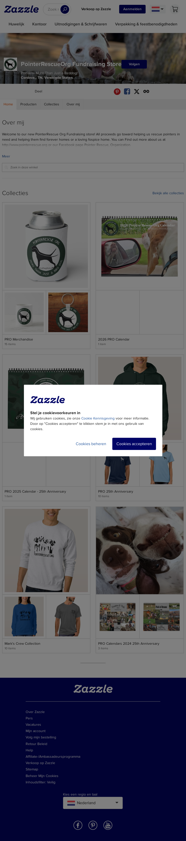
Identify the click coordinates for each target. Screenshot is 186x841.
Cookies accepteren (134, 443)
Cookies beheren (91, 443)
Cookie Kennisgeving (98, 418)
